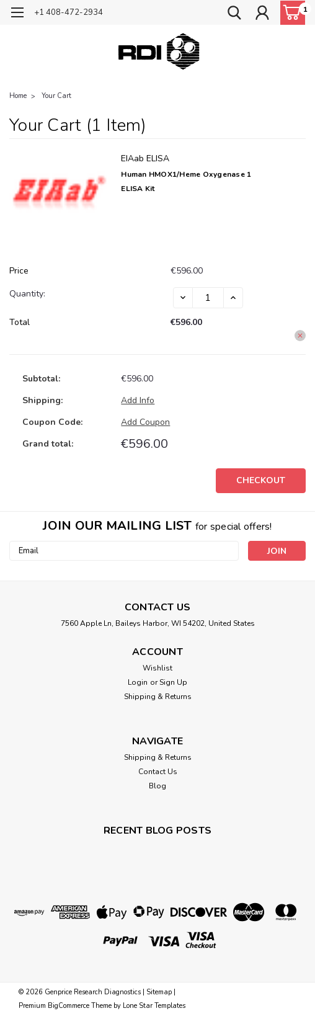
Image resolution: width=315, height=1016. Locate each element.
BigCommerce (68, 1005)
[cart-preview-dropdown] (290, 13)
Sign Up (173, 682)
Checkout (260, 480)
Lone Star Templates (154, 1005)
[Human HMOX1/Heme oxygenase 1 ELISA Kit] (208, 297)
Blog (157, 786)
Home (18, 95)
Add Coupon (145, 422)
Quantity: (27, 294)
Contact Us (157, 772)
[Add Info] (137, 400)
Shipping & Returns (158, 697)
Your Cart (56, 95)
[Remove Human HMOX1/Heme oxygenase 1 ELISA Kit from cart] (300, 335)
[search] (234, 14)
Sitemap (159, 992)
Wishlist (157, 668)
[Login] (262, 14)
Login (138, 682)
